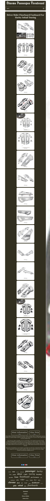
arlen (39, 480)
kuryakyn (39, 474)
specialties (11, 477)
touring (32, 474)
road (25, 483)
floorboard (24, 476)
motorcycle (22, 471)
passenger (30, 471)
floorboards (33, 485)
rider (22, 479)
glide (14, 486)
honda (31, 480)
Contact (25, 493)
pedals (14, 474)
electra (42, 483)
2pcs (41, 477)
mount (17, 471)
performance (35, 477)
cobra (17, 480)
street (9, 471)
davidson (27, 480)
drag (10, 474)
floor (35, 480)
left (22, 483)
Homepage (25, 491)
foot (18, 483)
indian (29, 483)
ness (25, 486)
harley (40, 471)
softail (20, 485)
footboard (35, 483)
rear (13, 471)
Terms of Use (25, 498)
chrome (12, 482)
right (25, 474)
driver (19, 474)
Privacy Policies (25, 496)
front (16, 477)
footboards (13, 480)
